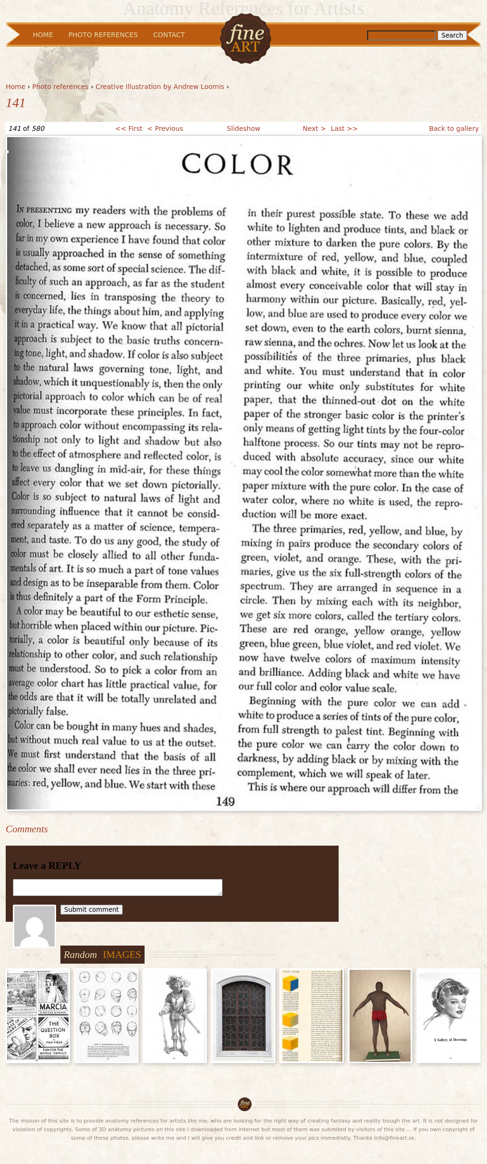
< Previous (165, 128)
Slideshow (243, 128)
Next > (314, 128)
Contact (169, 35)
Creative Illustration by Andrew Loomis (160, 86)
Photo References (103, 35)
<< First (128, 128)
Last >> (344, 128)
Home (15, 86)
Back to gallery (454, 128)
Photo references (60, 86)
